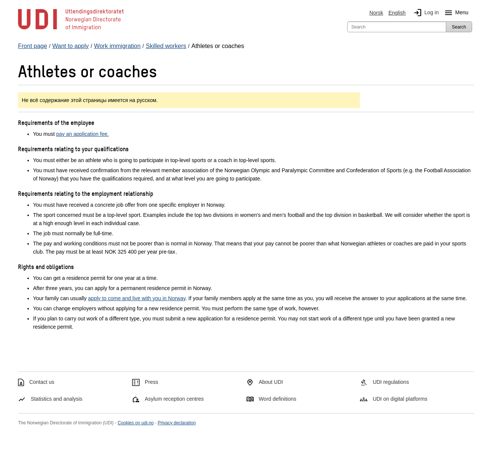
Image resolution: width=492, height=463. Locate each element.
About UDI (271, 382)
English (397, 13)
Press (151, 382)
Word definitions (277, 399)
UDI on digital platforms (400, 399)
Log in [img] (425, 13)
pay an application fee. (82, 134)
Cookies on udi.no (135, 422)
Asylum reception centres (174, 399)
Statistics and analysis (57, 399)
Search (459, 27)
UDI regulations (391, 382)
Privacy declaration (177, 422)
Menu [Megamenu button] (455, 13)
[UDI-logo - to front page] (71, 30)
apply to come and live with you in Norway (137, 298)
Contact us (41, 382)
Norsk (376, 13)
